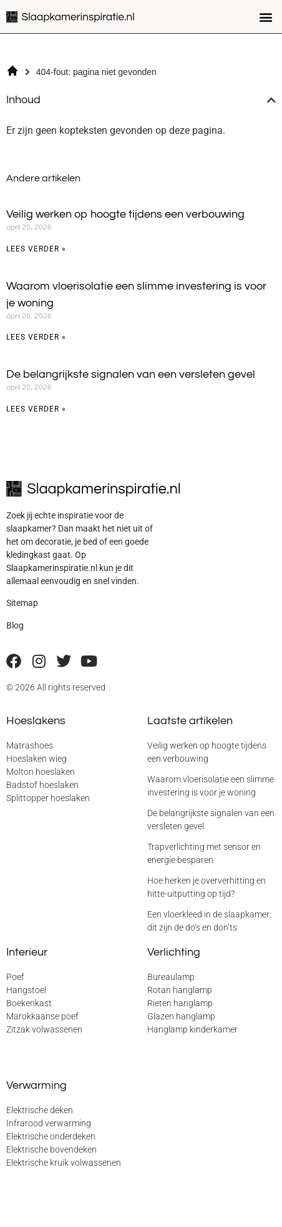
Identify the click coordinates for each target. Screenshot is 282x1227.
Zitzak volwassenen (44, 1029)
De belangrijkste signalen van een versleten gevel (130, 374)
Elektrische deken (39, 1110)
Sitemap (22, 603)
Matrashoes (29, 745)
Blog (15, 625)
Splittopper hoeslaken (48, 798)
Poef (15, 977)
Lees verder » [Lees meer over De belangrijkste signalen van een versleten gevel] (36, 409)
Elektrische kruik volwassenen (63, 1163)
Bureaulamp (171, 977)
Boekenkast (29, 1003)
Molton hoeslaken (40, 772)
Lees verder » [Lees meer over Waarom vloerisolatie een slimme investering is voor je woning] (36, 337)
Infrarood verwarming (48, 1123)
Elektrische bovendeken (51, 1149)
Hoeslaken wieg (36, 759)
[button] (265, 16)
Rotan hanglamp (179, 990)
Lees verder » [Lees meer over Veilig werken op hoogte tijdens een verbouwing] (36, 249)
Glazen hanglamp (181, 1016)
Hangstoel (26, 990)
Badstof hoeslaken (42, 785)
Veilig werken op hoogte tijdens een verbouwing (125, 214)
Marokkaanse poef (42, 1016)
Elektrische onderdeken (50, 1136)
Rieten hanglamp (180, 1003)
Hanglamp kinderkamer (192, 1029)
